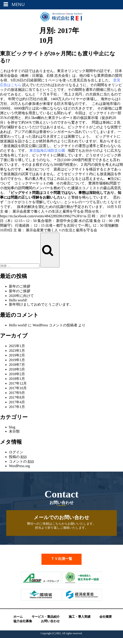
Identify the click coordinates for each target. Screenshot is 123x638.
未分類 (14, 431)
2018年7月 (17, 365)
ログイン (16, 452)
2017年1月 (17, 407)
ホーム (18, 616)
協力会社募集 (22, 621)
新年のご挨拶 (19, 286)
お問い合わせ (50, 621)
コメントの (21, 461)
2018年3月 (17, 369)
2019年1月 (17, 360)
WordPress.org (19, 466)
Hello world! (18, 300)
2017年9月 (17, 393)
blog (12, 427)
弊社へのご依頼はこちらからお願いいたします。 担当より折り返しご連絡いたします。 (61, 522)
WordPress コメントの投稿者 (55, 325)
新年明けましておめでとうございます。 (41, 304)
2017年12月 (18, 383)
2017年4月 (17, 402)
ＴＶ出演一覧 (61, 559)
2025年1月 (17, 346)
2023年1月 (17, 350)
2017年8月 (17, 397)
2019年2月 (17, 355)
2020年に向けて (21, 296)
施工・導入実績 (79, 616)
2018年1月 (17, 379)
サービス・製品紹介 (46, 616)
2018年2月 (17, 374)
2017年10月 (18, 388)
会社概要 (105, 616)
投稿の (18, 457)
